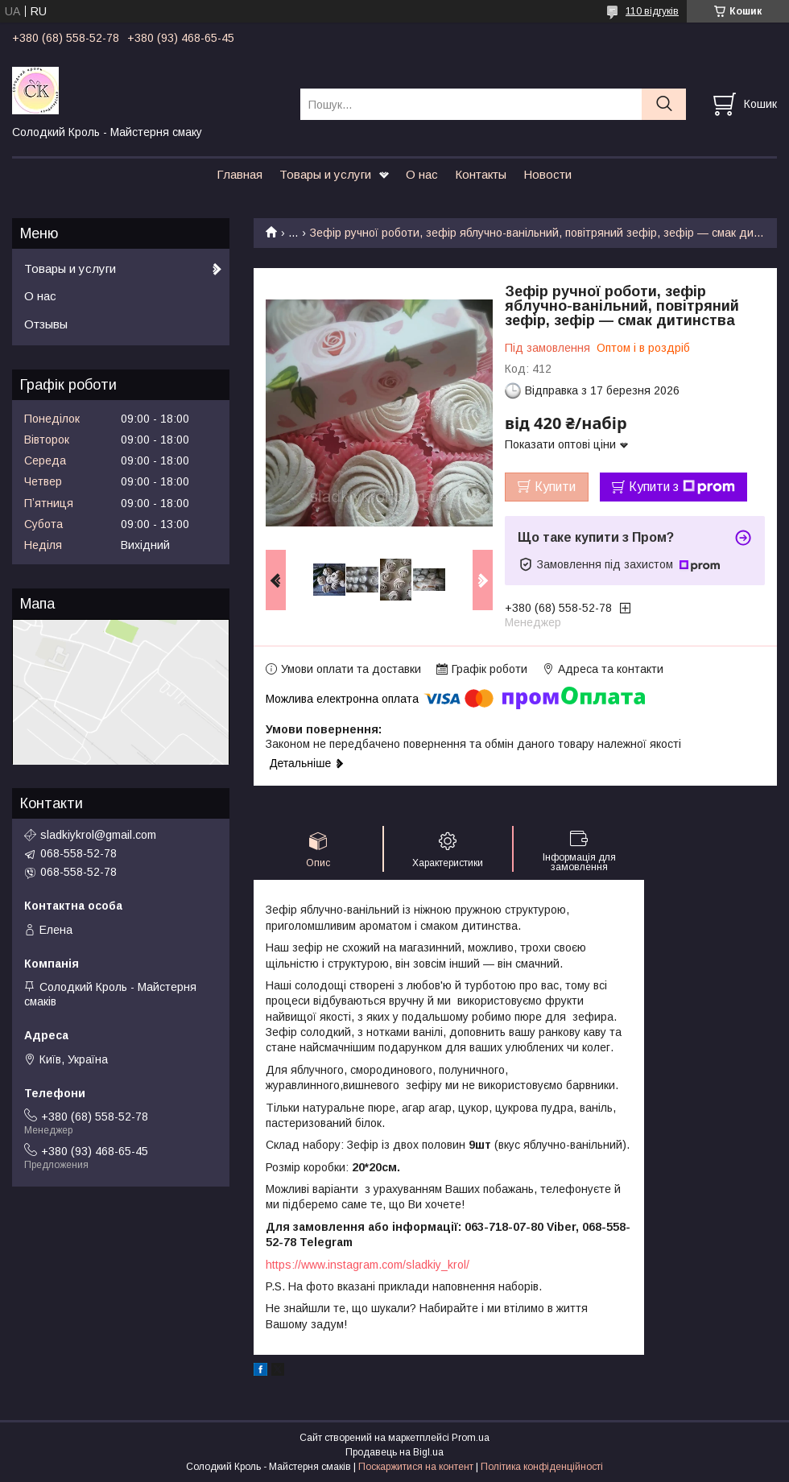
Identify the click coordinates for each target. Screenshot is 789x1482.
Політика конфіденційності (542, 1466)
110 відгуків (652, 11)
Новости (547, 174)
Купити (555, 486)
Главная (239, 174)
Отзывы (46, 324)
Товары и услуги (325, 174)
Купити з (682, 487)
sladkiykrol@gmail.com (98, 834)
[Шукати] (664, 104)
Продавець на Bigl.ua (394, 1452)
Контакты (480, 174)
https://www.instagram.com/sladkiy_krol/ (367, 1264)
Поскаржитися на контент (415, 1466)
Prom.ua (471, 1437)
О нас (422, 174)
